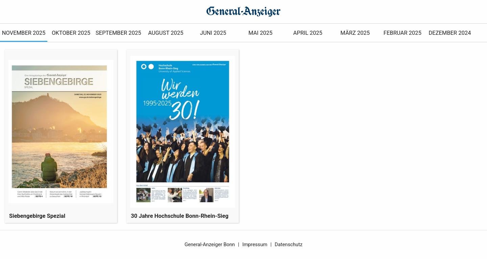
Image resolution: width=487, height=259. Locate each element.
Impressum (254, 244)
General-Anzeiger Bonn (210, 244)
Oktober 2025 (71, 33)
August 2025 (165, 33)
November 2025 (24, 33)
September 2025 (118, 33)
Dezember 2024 (449, 33)
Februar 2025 (402, 33)
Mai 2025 (260, 33)
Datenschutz (288, 244)
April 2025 (307, 33)
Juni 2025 (213, 33)
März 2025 (355, 33)
